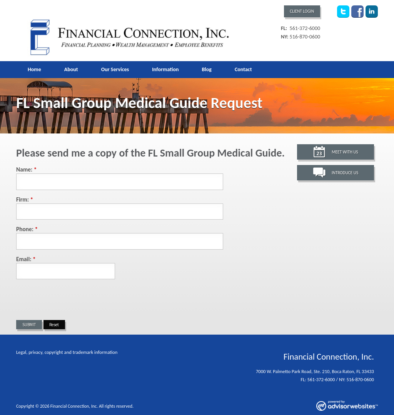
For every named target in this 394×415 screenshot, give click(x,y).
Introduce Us (345, 172)
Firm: (24, 199)
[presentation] (74, 300)
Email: (26, 259)
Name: (26, 169)
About (71, 69)
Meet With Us (345, 152)
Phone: (27, 229)
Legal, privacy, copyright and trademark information (66, 352)
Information (165, 69)
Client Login (302, 11)
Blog (206, 69)
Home (34, 69)
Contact (243, 69)
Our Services (115, 69)
